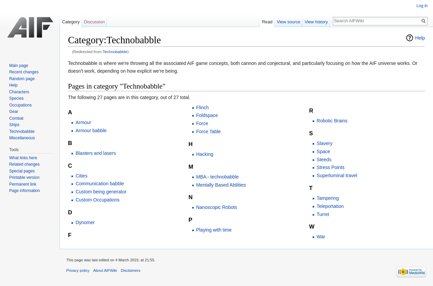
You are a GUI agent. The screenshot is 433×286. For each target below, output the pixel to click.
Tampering (328, 198)
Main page (18, 65)
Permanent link (22, 184)
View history (316, 21)
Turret (323, 214)
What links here (23, 158)
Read (267, 21)
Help (420, 38)
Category (70, 21)
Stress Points (330, 167)
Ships (14, 124)
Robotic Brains (332, 120)
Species (16, 98)
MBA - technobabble (217, 177)
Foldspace (207, 115)
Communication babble (99, 183)
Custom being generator (100, 191)
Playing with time (214, 230)
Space (323, 151)
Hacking (204, 154)
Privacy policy (77, 270)
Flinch (202, 107)
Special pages (22, 171)
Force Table (208, 131)
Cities (81, 175)
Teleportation (330, 206)
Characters (19, 92)
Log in (422, 5)
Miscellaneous (22, 138)
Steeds (324, 159)
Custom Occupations (97, 199)
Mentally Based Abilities (221, 185)
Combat (16, 118)
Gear (13, 111)
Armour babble (91, 130)
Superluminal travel (337, 175)
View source (288, 21)
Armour (83, 122)
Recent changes (24, 72)
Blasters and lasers (95, 153)
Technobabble (114, 51)
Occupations (20, 105)
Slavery (325, 143)
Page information (24, 190)
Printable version (24, 177)
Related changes (24, 164)
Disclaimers (130, 270)
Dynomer (85, 222)
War (321, 236)
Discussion (94, 21)
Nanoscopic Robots (216, 207)
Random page (22, 78)
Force (202, 123)
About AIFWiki (105, 270)
